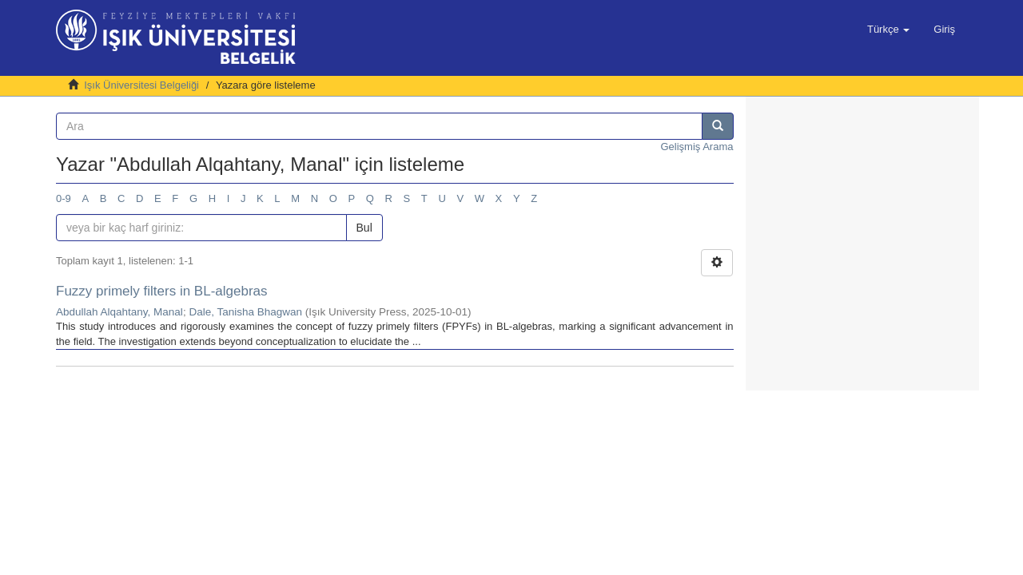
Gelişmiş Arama (696, 147)
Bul (364, 227)
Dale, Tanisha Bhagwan (245, 312)
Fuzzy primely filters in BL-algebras (162, 291)
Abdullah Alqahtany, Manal (119, 312)
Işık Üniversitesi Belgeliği (141, 85)
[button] (888, 30)
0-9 (63, 198)
